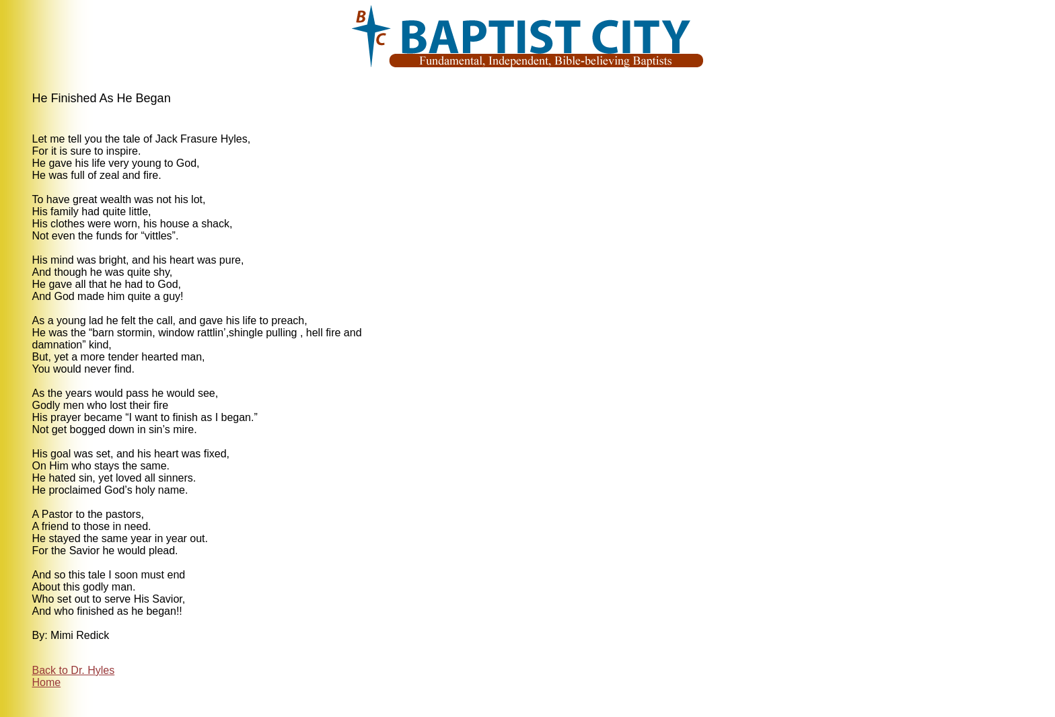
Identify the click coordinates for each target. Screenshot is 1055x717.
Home (46, 682)
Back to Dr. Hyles (73, 670)
